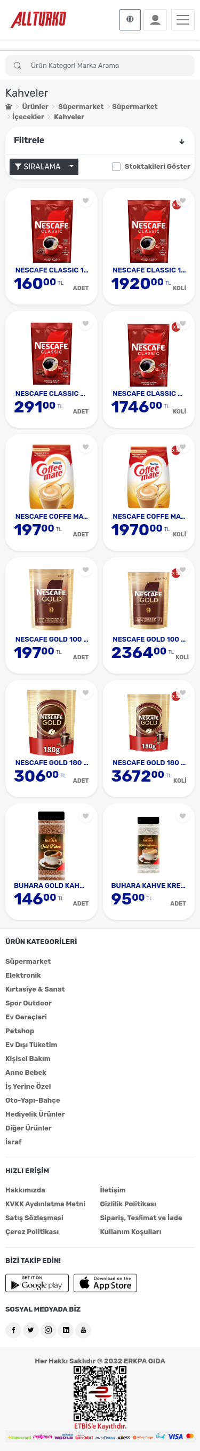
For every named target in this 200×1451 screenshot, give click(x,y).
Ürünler (35, 107)
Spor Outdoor (28, 1003)
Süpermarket (80, 107)
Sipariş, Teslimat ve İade (141, 1218)
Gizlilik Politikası (128, 1204)
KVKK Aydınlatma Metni (45, 1204)
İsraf (13, 1142)
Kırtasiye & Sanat (35, 989)
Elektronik (23, 975)
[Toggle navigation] (183, 19)
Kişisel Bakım (28, 1059)
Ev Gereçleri (26, 1017)
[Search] (100, 65)
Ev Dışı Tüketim (31, 1045)
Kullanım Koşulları (131, 1232)
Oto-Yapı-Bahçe (32, 1100)
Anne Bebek (25, 1072)
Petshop (19, 1031)
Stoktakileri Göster (157, 166)
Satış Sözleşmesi (34, 1218)
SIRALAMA (41, 166)
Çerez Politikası (32, 1232)
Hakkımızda (25, 1190)
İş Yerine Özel (28, 1086)
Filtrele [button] (100, 140)
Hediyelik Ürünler (35, 1114)
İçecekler (28, 117)
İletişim (113, 1190)
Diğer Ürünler (28, 1128)
